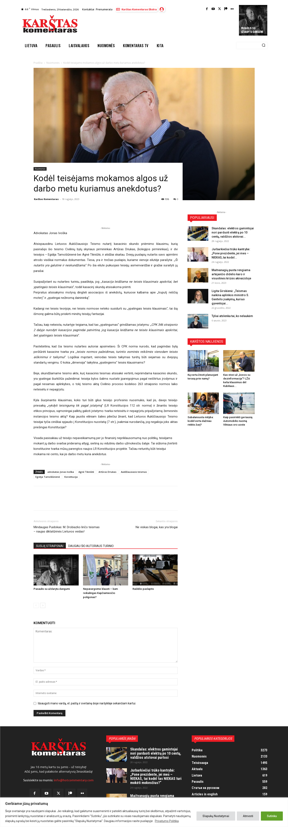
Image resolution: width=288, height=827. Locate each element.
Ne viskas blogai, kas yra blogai (157, 527)
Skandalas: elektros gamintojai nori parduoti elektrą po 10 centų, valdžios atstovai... (233, 232)
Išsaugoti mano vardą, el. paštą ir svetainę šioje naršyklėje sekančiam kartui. (87, 703)
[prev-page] (36, 605)
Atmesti (248, 816)
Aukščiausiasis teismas (134, 471)
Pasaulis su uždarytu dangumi (252, 30)
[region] (144, 812)
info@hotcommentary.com (74, 780)
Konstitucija (71, 476)
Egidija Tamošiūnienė (47, 476)
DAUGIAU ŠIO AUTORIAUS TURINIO (91, 546)
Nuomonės (52, 63)
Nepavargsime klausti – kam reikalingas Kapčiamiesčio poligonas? (100, 593)
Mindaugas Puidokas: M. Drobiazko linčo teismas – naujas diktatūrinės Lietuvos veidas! (67, 529)
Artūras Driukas (107, 471)
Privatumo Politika (167, 821)
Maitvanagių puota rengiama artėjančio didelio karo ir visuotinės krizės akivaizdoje (231, 274)
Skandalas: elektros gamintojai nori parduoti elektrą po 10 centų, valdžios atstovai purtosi (155, 753)
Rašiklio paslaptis (143, 588)
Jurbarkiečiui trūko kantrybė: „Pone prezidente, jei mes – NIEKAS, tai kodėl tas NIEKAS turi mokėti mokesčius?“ (156, 776)
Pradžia (38, 63)
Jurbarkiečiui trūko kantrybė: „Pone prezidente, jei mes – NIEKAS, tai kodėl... (231, 253)
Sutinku (272, 816)
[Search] (264, 45)
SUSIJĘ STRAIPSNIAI (49, 546)
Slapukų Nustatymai (215, 816)
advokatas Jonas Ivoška (60, 471)
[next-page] (42, 605)
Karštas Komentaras (46, 199)
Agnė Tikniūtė (86, 471)
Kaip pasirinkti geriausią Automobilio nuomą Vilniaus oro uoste (237, 421)
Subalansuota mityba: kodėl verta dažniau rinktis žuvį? (200, 421)
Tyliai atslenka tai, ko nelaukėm (232, 316)
